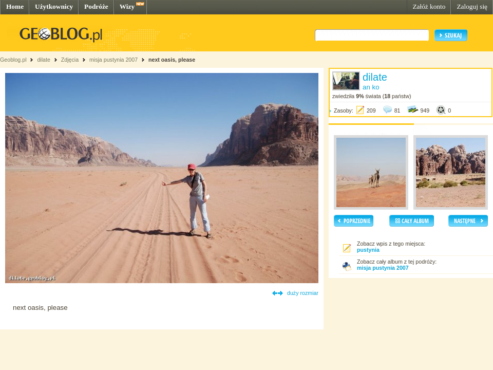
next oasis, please (171, 60)
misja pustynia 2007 (113, 60)
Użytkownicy (54, 6)
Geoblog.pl (13, 60)
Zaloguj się (472, 6)
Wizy (127, 6)
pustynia (368, 250)
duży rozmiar (302, 293)
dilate (43, 60)
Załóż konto (428, 6)
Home (15, 6)
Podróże (96, 6)
